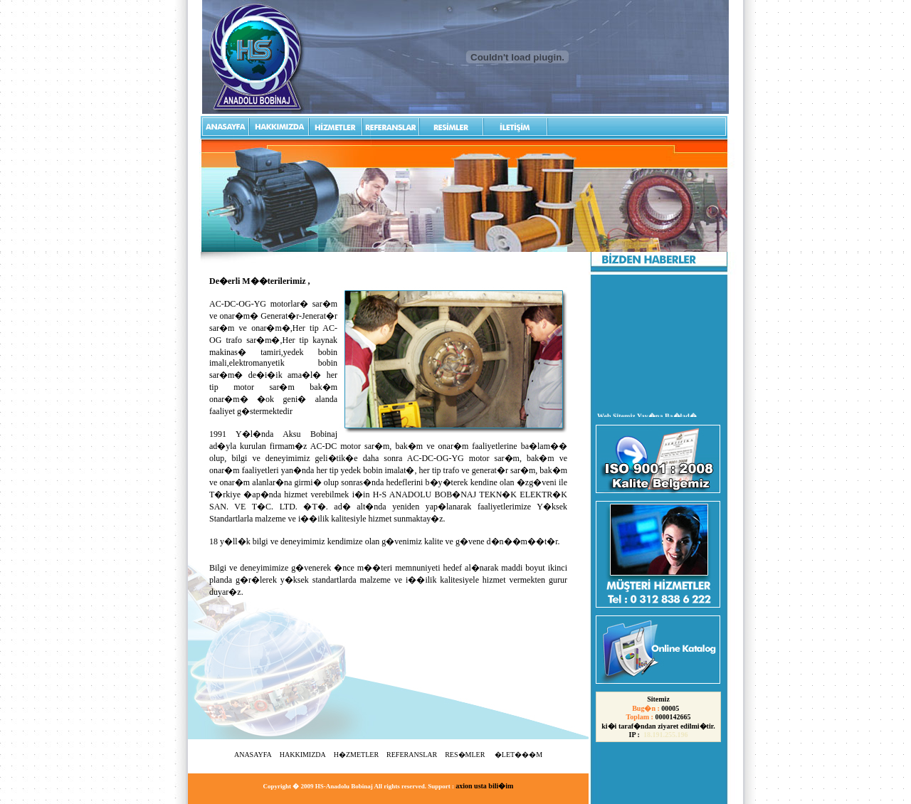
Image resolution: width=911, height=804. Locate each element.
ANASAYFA (253, 754)
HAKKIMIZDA (303, 754)
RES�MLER (466, 754)
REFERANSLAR (411, 754)
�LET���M (518, 754)
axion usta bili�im (484, 786)
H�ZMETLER (356, 754)
